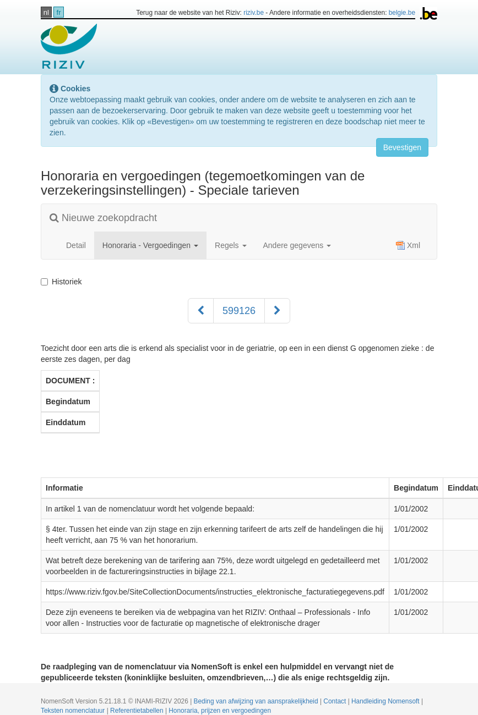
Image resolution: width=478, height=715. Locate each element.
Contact (335, 701)
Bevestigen (402, 147)
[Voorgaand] (201, 310)
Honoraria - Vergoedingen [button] (150, 245)
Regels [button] (230, 245)
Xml (408, 245)
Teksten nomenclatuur (74, 710)
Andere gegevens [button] (297, 245)
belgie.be (402, 12)
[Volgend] (277, 310)
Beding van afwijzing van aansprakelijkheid (257, 701)
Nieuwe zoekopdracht (103, 217)
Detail (76, 245)
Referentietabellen (137, 710)
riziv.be (253, 12)
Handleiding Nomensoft (386, 701)
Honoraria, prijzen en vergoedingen (220, 710)
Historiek (63, 281)
